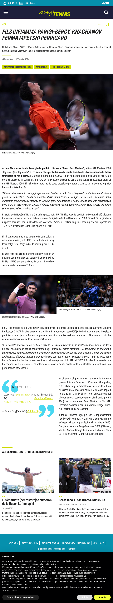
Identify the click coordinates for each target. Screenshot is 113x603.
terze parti (48, 567)
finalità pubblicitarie (69, 573)
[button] (109, 556)
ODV (101, 543)
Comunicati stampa (50, 543)
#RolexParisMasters (43, 398)
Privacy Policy (68, 543)
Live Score (27, 3)
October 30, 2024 (36, 411)
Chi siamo (13, 543)
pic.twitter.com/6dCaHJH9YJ (17, 402)
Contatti (72, 548)
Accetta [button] (102, 597)
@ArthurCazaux (22, 394)
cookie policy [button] (50, 564)
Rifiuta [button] (85, 597)
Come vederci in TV (29, 543)
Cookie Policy (83, 543)
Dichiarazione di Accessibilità (51, 548)
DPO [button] (95, 543)
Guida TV (10, 3)
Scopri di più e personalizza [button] (20, 597)
